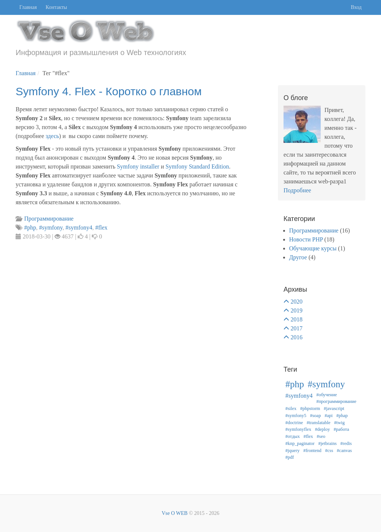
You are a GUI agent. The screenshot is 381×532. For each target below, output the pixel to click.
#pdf (289, 457)
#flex (308, 436)
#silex (291, 408)
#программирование (336, 401)
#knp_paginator (299, 443)
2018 (296, 319)
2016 (296, 337)
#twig (339, 422)
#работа (341, 429)
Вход (356, 7)
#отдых (292, 436)
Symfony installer (138, 166)
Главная (28, 7)
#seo (321, 436)
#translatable (318, 422)
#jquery (292, 450)
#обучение (326, 394)
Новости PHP (306, 239)
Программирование (314, 230)
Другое (298, 257)
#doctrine (294, 422)
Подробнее (297, 190)
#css (329, 450)
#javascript (334, 408)
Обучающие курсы (313, 248)
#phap (342, 415)
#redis (346, 443)
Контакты (56, 7)
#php (294, 384)
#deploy (322, 429)
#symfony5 (295, 415)
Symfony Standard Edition (197, 166)
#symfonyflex (298, 429)
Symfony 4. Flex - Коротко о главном (109, 91)
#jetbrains (327, 443)
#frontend (312, 450)
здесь (52, 136)
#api (328, 415)
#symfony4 (299, 395)
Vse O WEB (174, 513)
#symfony (326, 384)
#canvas (344, 450)
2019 (296, 310)
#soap (315, 415)
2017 (296, 328)
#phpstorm (310, 408)
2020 (296, 301)
